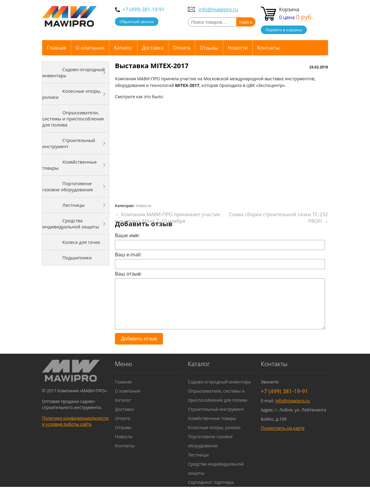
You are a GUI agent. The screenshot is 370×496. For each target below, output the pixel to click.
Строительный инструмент (68, 143)
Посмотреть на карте (283, 437)
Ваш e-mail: (128, 254)
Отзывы (209, 47)
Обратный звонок (136, 21)
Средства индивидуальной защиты (70, 223)
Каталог (123, 47)
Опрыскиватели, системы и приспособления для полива (73, 118)
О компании (90, 47)
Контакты (268, 47)
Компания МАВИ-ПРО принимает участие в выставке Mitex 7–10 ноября (167, 217)
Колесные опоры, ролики (71, 94)
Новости (238, 47)
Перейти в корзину (283, 30)
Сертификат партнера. (211, 491)
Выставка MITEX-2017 (151, 65)
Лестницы (73, 205)
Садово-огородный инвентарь (73, 72)
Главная (56, 47)
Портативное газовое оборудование (67, 186)
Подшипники (77, 258)
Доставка (153, 47)
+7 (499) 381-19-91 (143, 9)
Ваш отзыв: (128, 273)
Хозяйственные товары (69, 165)
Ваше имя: (127, 235)
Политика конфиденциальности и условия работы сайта (75, 430)
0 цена (296, 17)
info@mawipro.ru (218, 9)
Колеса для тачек (81, 242)
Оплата (181, 47)
